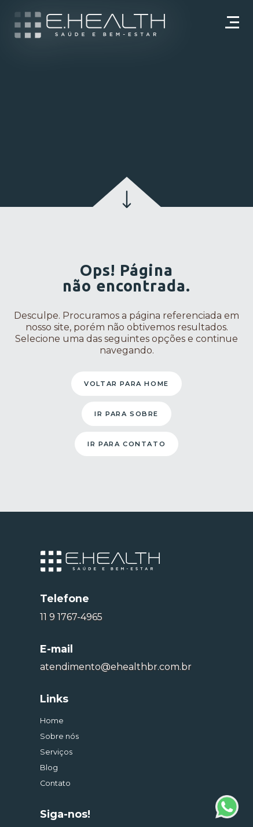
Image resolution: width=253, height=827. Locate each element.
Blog (49, 767)
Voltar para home (126, 384)
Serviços (56, 752)
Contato (55, 783)
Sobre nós (59, 736)
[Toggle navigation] (232, 27)
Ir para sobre (126, 414)
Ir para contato (126, 444)
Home (52, 720)
